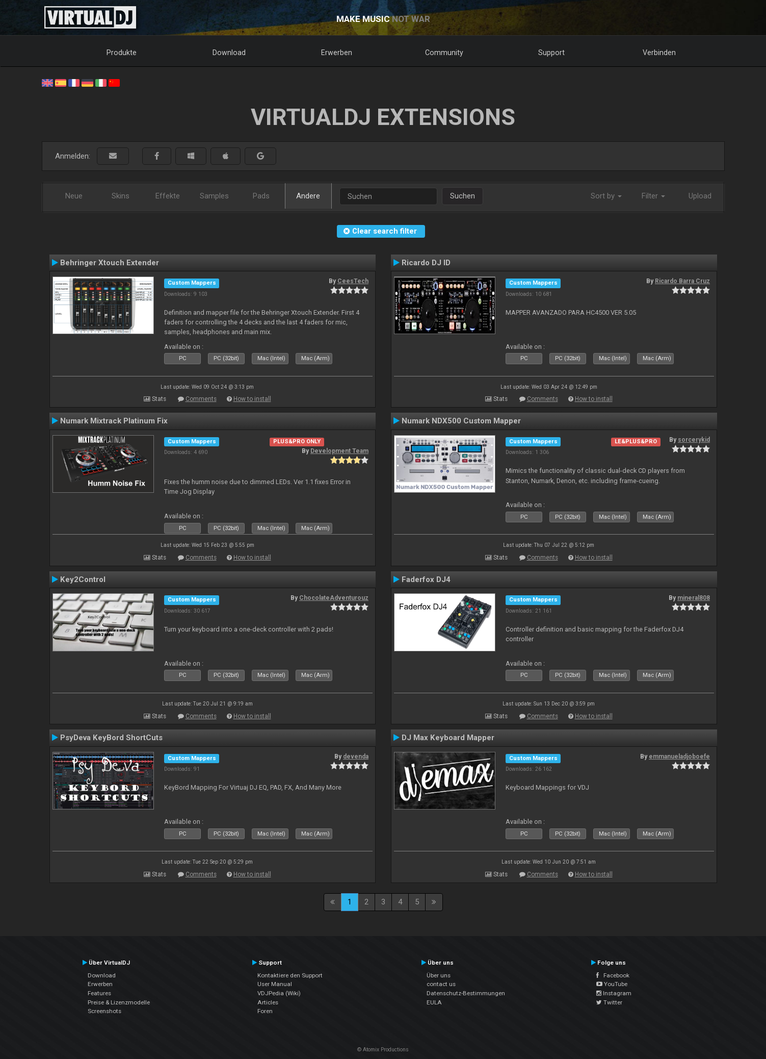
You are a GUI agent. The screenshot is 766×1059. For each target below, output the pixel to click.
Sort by (606, 195)
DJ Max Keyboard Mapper (448, 737)
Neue (74, 195)
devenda (355, 756)
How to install (252, 398)
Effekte (167, 195)
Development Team (339, 451)
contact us (441, 984)
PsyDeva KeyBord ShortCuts (111, 737)
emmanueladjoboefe (679, 756)
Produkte (122, 52)
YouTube (611, 984)
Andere (308, 195)
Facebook (612, 975)
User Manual (274, 984)
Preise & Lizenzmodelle (119, 1002)
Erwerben (336, 52)
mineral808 (693, 597)
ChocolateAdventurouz (333, 597)
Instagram (613, 993)
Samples (214, 195)
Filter (653, 195)
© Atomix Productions (383, 1049)
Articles (267, 1002)
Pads (261, 195)
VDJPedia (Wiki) (279, 993)
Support (551, 52)
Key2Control (82, 579)
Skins (120, 195)
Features (99, 993)
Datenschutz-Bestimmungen (466, 993)
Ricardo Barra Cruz (682, 281)
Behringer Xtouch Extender (109, 262)
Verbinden (659, 52)
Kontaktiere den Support (290, 975)
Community (444, 52)
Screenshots (104, 1011)
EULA (434, 1002)
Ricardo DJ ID (426, 262)
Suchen (462, 195)
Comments (201, 398)
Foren (265, 1011)
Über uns (439, 975)
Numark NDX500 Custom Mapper (461, 420)
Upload (700, 195)
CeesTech (352, 281)
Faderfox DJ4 (426, 579)
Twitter (609, 1002)
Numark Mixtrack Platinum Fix (114, 420)
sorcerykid (694, 439)
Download (229, 52)
